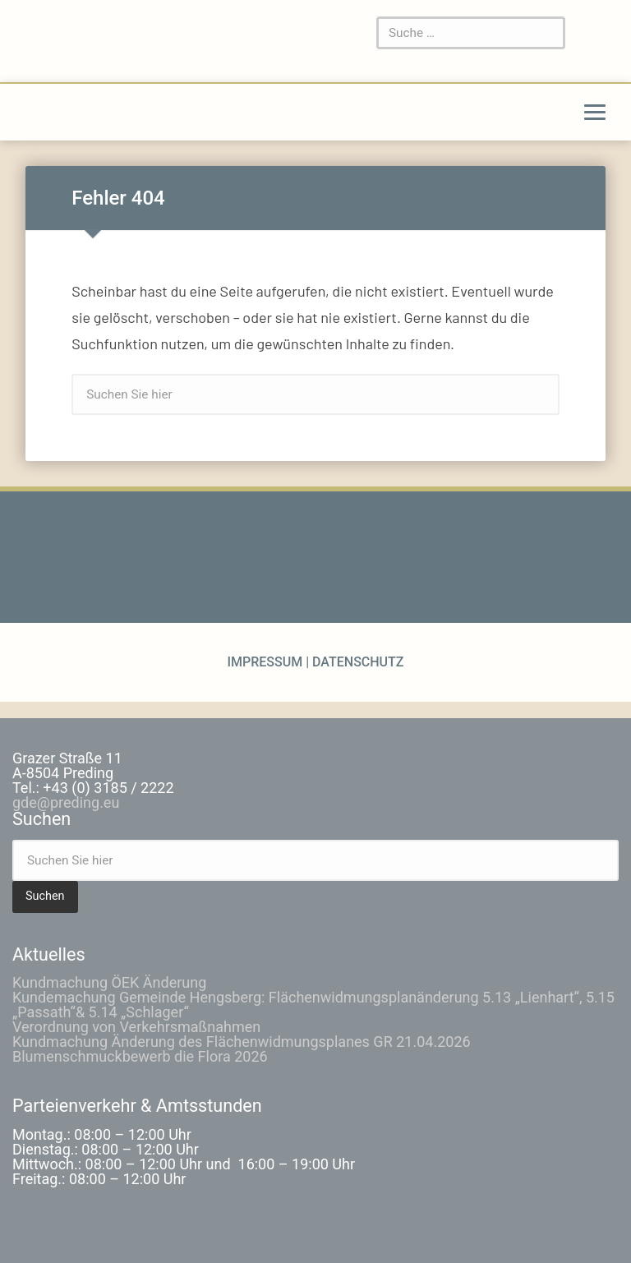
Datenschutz (356, 662)
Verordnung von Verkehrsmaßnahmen (136, 1026)
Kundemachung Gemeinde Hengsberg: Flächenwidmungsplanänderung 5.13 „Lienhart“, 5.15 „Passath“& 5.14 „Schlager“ (313, 1005)
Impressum (266, 662)
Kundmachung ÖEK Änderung (109, 982)
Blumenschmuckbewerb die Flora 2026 (140, 1056)
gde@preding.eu (65, 802)
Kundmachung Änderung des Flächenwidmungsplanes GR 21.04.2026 (241, 1041)
